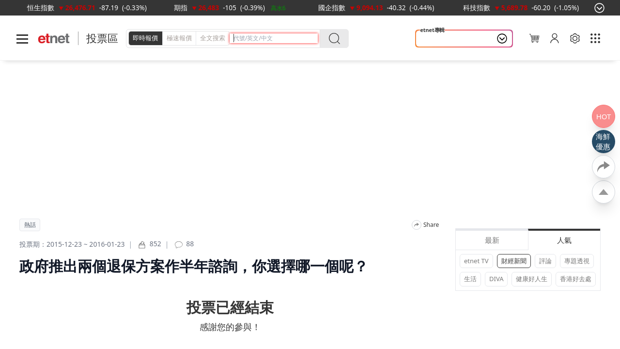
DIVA (496, 278)
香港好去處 (575, 278)
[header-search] (275, 38)
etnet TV (476, 260)
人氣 (564, 240)
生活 (470, 278)
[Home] (54, 38)
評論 (545, 260)
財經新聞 (514, 260)
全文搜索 (212, 37)
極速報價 (179, 37)
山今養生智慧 (443, 39)
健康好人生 (531, 278)
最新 (492, 240)
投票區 (102, 38)
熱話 (30, 225)
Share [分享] (431, 225)
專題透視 (576, 260)
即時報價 (145, 37)
